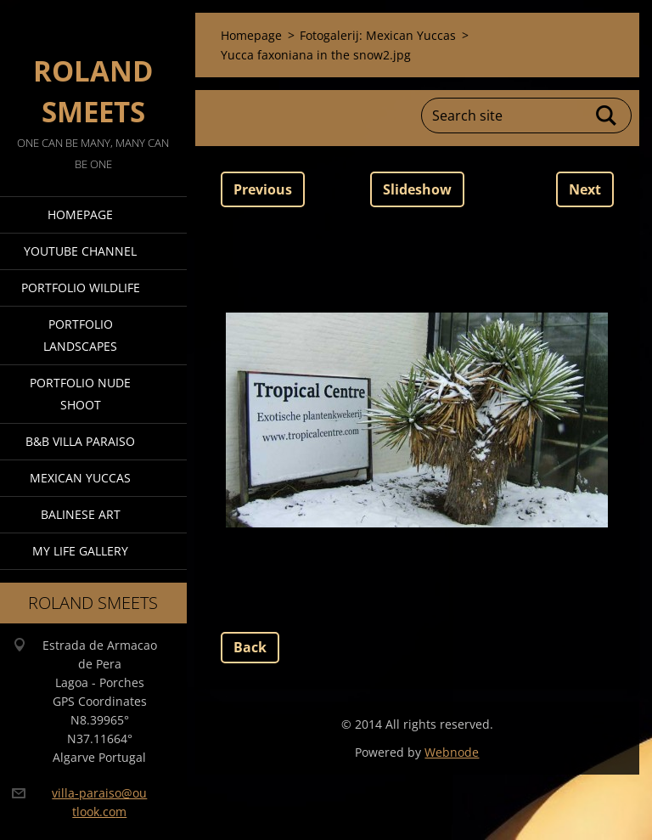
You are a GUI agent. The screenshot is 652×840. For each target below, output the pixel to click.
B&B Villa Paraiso (80, 441)
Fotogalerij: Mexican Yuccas (378, 35)
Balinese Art (81, 514)
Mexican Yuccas (80, 478)
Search (607, 115)
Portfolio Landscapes (80, 335)
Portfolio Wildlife (80, 287)
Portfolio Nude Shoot (80, 394)
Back (250, 647)
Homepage (80, 214)
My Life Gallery (80, 551)
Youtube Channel (80, 251)
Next (585, 189)
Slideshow (417, 189)
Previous (262, 189)
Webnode (451, 752)
